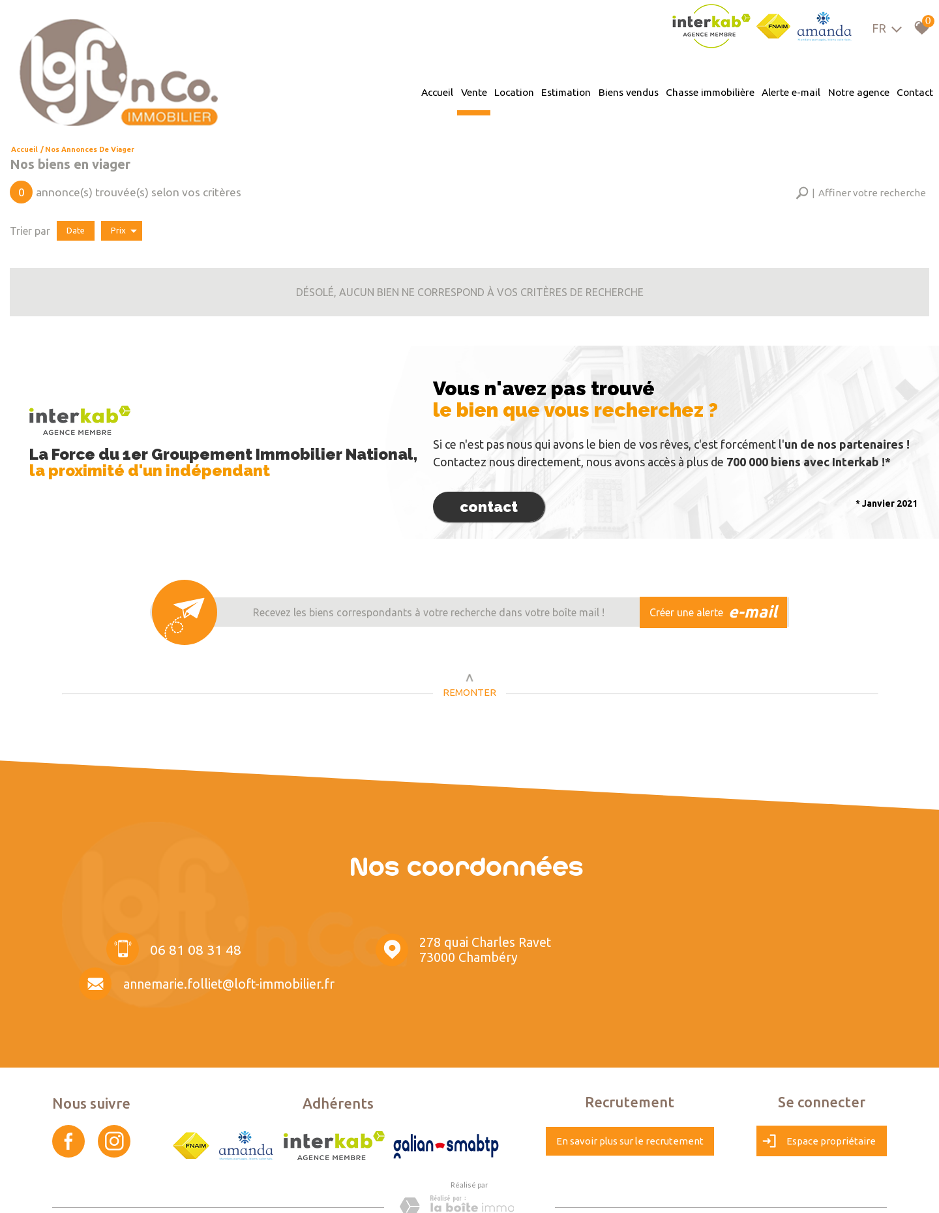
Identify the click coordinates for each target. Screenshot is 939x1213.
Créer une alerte (716, 607)
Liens (231, 1190)
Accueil (446, 91)
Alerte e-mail (796, 91)
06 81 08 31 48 (186, 945)
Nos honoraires (190, 1190)
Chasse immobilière (715, 91)
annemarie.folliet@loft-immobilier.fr (763, 946)
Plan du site (75, 1190)
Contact (918, 91)
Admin (256, 1190)
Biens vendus (633, 91)
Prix (124, 228)
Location (521, 91)
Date (76, 228)
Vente (482, 91)
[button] (860, 191)
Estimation (572, 91)
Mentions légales (129, 1190)
